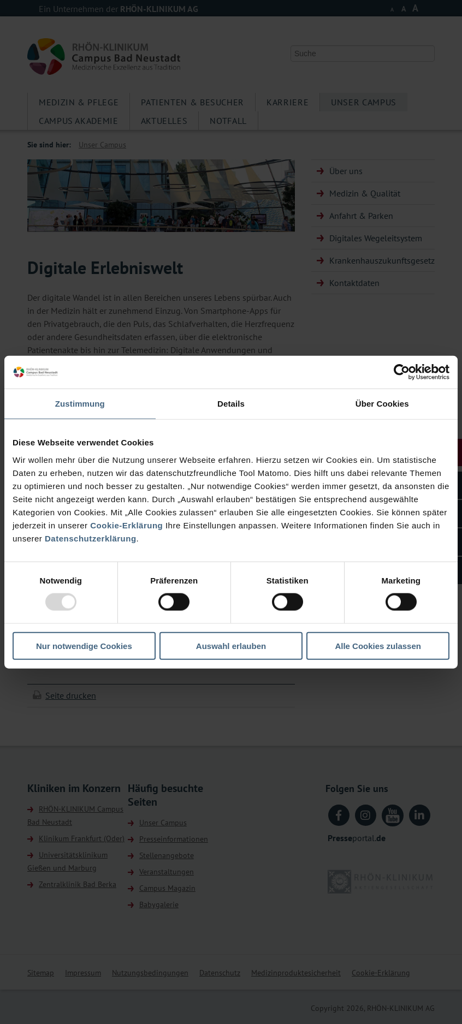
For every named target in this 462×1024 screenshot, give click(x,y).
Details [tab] (231, 403)
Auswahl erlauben (231, 645)
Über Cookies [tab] (382, 403)
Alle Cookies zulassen (378, 645)
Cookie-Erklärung (126, 524)
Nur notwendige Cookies (84, 645)
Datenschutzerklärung (91, 538)
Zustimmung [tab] (80, 403)
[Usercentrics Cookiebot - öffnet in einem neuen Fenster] (401, 372)
